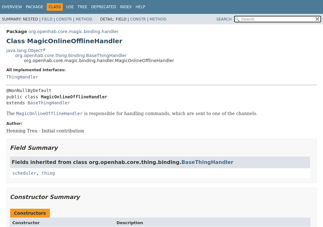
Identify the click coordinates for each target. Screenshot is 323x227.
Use (70, 7)
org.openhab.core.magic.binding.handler (73, 31)
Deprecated (103, 7)
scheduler (24, 173)
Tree (82, 7)
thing (48, 173)
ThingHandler (22, 76)
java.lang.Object (24, 50)
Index (126, 7)
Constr (64, 19)
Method (84, 19)
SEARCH (224, 19)
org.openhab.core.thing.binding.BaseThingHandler (70, 55)
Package (34, 7)
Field (47, 19)
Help (140, 7)
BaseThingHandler (48, 102)
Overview (12, 7)
